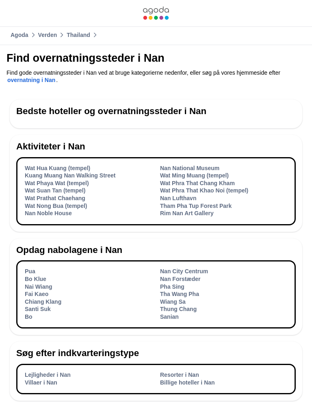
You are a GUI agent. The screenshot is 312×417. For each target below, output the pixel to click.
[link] (156, 13)
